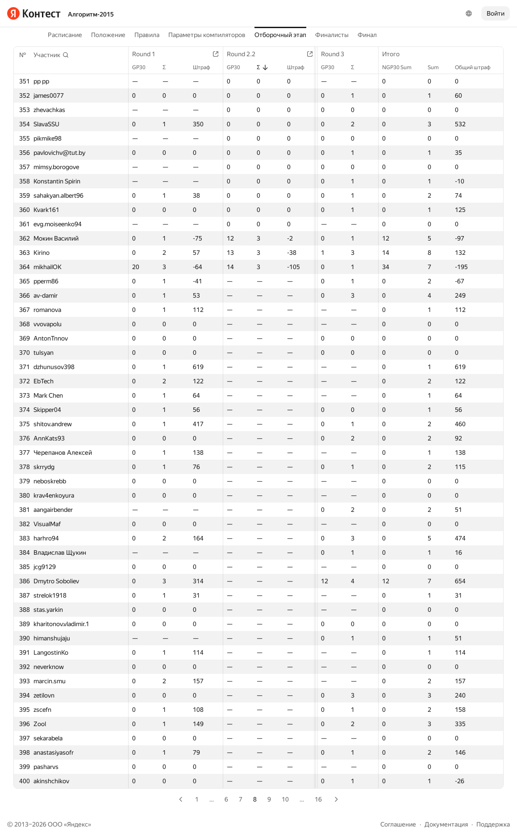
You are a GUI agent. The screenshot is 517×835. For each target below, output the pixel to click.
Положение (108, 34)
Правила (146, 34)
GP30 (143, 67)
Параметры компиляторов (207, 34)
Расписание (65, 34)
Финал (367, 34)
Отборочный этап (280, 34)
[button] (51, 54)
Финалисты (332, 34)
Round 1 (148, 54)
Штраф (203, 67)
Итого (395, 54)
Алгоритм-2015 (91, 14)
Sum (438, 67)
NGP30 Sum (401, 67)
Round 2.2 (242, 54)
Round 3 (331, 54)
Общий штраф (477, 67)
